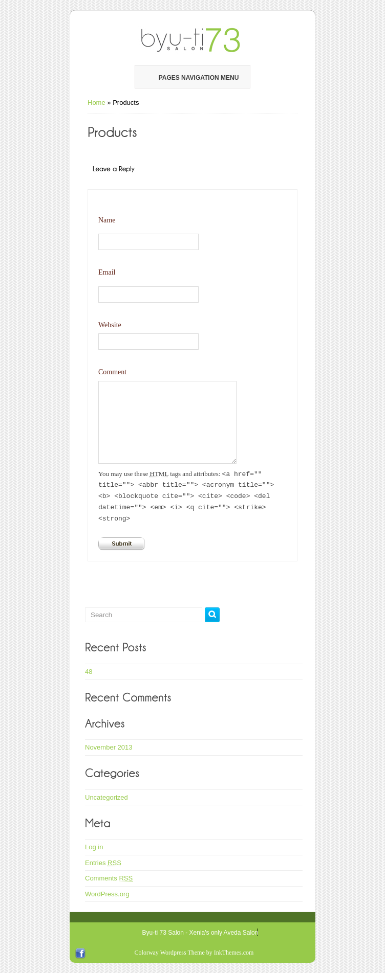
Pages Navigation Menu (192, 77)
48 (88, 671)
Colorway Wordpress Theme (170, 952)
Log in (94, 847)
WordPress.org (107, 894)
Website (109, 325)
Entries (103, 863)
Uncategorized (106, 797)
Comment (112, 372)
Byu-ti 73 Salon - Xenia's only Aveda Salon (200, 932)
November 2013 (109, 747)
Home (96, 102)
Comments (109, 878)
